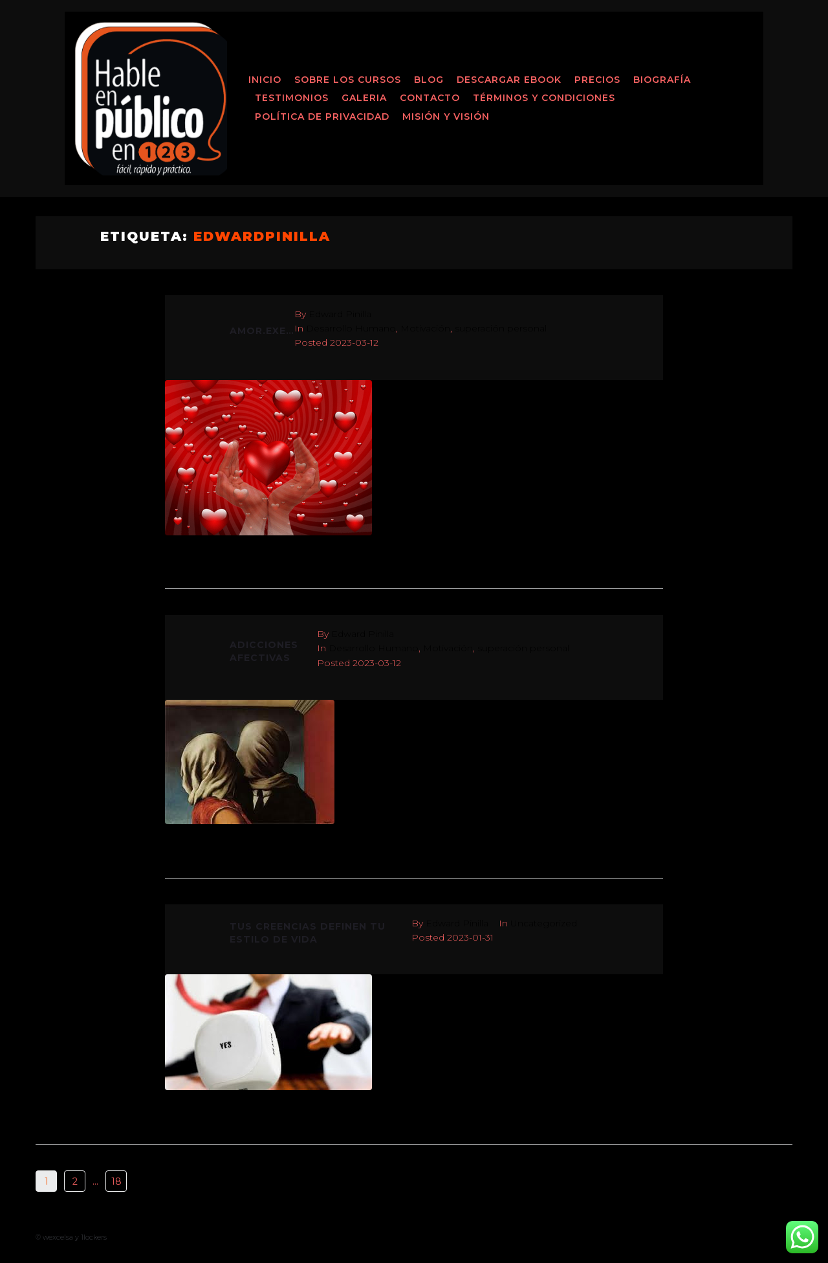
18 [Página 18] (116, 1181)
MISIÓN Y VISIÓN (446, 116)
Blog (429, 79)
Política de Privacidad (322, 116)
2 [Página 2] (75, 1181)
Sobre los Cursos (347, 79)
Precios (597, 79)
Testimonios (292, 98)
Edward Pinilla (340, 314)
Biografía (662, 79)
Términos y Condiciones (544, 98)
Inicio (264, 79)
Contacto (430, 98)
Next (154, 1181)
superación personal (501, 328)
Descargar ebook (509, 79)
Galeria (364, 98)
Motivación (425, 328)
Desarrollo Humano (351, 328)
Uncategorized (543, 923)
